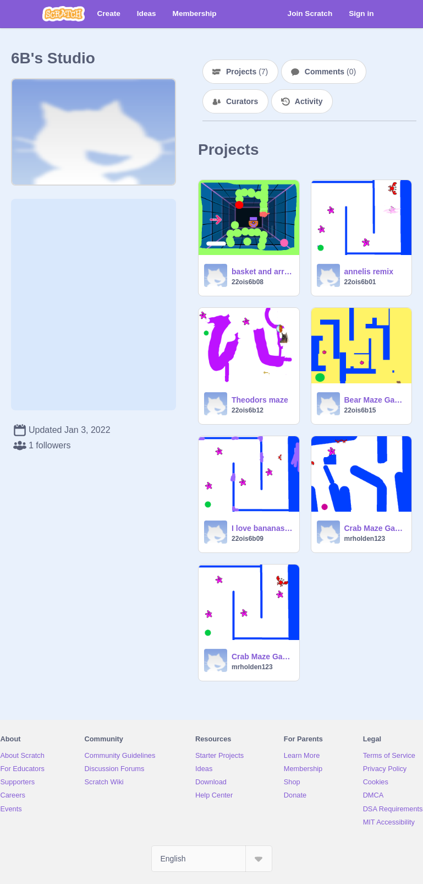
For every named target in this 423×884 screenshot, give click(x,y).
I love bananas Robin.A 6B (262, 528)
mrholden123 (365, 539)
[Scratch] (63, 14)
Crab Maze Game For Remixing (262, 656)
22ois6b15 (360, 410)
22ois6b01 (360, 282)
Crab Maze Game (374, 528)
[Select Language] (211, 858)
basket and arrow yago (262, 271)
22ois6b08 (247, 282)
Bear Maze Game (374, 399)
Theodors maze (260, 399)
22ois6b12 (247, 410)
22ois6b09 (247, 539)
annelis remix (369, 271)
